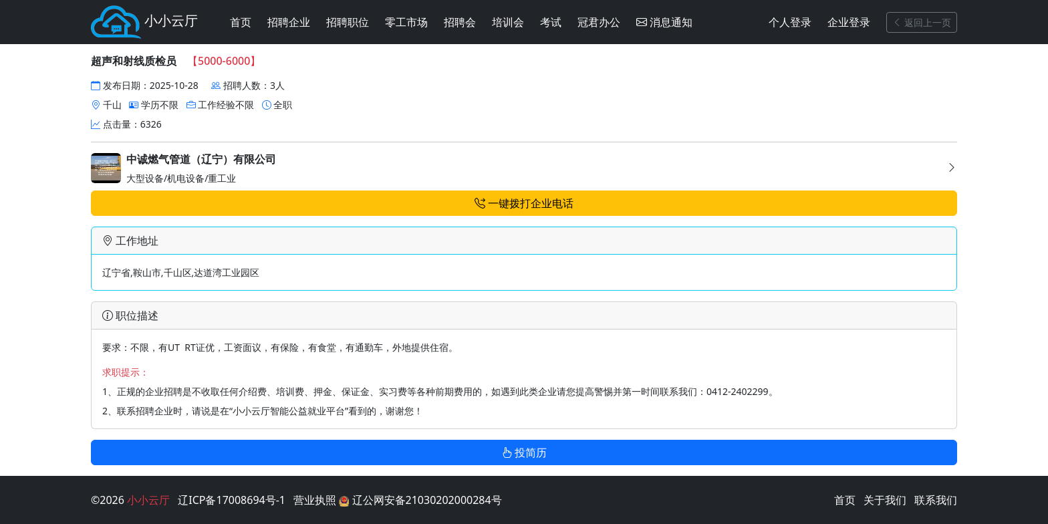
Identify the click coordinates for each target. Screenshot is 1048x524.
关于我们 (885, 500)
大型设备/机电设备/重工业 (524, 168)
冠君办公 (598, 22)
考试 (550, 22)
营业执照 (314, 500)
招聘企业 (288, 22)
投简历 (524, 452)
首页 (240, 22)
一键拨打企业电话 (524, 203)
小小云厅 (144, 22)
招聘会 (460, 22)
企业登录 (848, 22)
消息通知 (664, 22)
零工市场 (406, 22)
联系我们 (935, 500)
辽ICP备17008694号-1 (231, 500)
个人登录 (790, 22)
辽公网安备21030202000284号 (420, 500)
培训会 (508, 22)
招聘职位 (347, 22)
